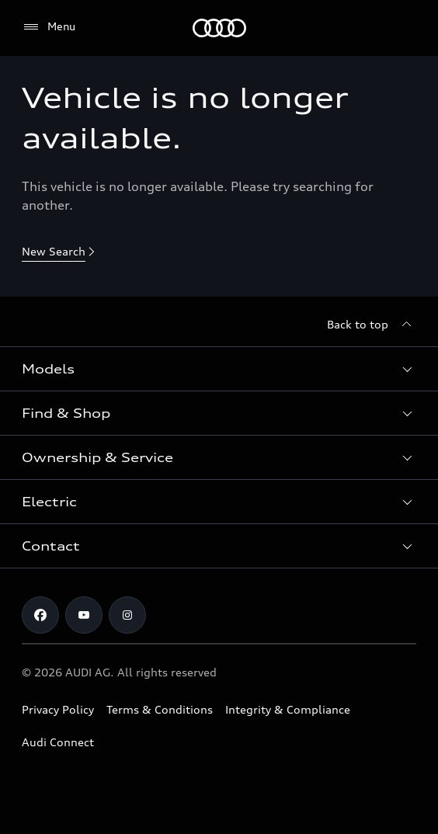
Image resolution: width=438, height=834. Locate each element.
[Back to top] (371, 324)
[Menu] (219, 28)
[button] (219, 368)
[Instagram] (127, 615)
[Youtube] (84, 615)
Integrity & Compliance (287, 709)
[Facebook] (40, 615)
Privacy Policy (58, 709)
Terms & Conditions (159, 709)
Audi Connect (58, 742)
